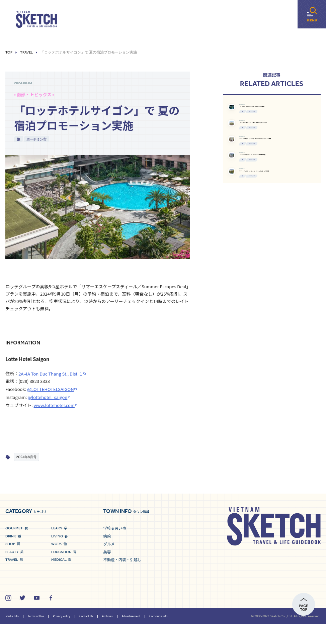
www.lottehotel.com (54, 405)
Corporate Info (158, 616)
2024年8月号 (26, 457)
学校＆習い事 (114, 528)
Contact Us (86, 616)
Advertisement (131, 616)
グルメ (108, 543)
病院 (107, 536)
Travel (26, 52)
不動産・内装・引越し (122, 559)
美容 (107, 551)
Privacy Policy (61, 616)
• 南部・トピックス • (34, 94)
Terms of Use (36, 616)
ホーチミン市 (36, 139)
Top (8, 52)
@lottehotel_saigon (47, 397)
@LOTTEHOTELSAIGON (50, 389)
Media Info (11, 616)
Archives (107, 616)
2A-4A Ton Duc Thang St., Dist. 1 (50, 374)
